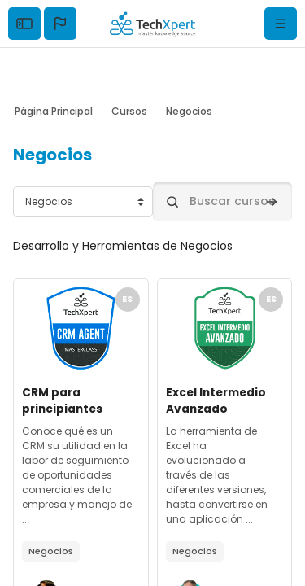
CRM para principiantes (62, 401)
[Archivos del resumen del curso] (81, 328)
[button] (60, 23)
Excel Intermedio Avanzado (216, 401)
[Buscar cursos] (223, 201)
